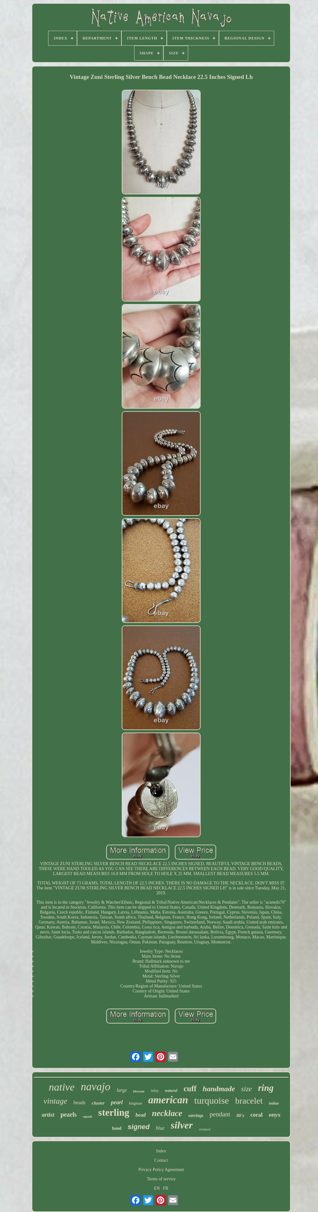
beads (80, 1102)
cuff (190, 1088)
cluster (98, 1103)
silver (182, 1125)
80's (240, 1115)
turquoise (211, 1100)
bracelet (249, 1100)
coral (256, 1115)
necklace (167, 1113)
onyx (274, 1114)
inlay (155, 1090)
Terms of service (161, 1179)
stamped (205, 1129)
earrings (196, 1115)
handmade (219, 1089)
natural (171, 1090)
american (168, 1099)
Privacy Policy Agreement (161, 1169)
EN (157, 1188)
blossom (138, 1091)
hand (116, 1128)
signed (139, 1127)
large (121, 1090)
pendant (220, 1114)
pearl (117, 1102)
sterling (113, 1112)
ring (266, 1088)
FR (165, 1188)
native (62, 1087)
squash (87, 1116)
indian (274, 1103)
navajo (95, 1087)
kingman (135, 1103)
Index (161, 1151)
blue (160, 1128)
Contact (161, 1160)
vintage (55, 1100)
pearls (69, 1114)
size (246, 1089)
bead (140, 1115)
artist (48, 1114)
